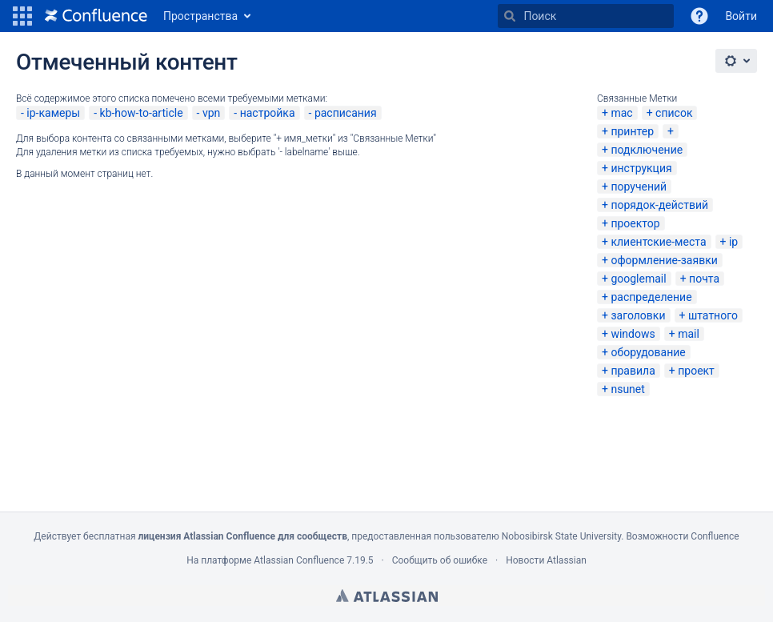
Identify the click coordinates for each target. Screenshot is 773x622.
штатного (713, 315)
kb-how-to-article (141, 112)
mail (688, 333)
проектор (635, 223)
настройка (267, 112)
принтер (632, 131)
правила (633, 370)
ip (733, 241)
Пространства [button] (200, 16)
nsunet (627, 389)
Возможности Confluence (682, 536)
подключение (647, 149)
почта (704, 278)
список (673, 112)
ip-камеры (53, 112)
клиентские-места (658, 241)
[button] (22, 16)
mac (621, 112)
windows (633, 333)
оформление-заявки (664, 260)
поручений (639, 186)
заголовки (638, 315)
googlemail (638, 278)
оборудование (648, 352)
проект (696, 370)
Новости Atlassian (546, 560)
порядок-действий (659, 205)
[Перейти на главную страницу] (96, 16)
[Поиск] (509, 16)
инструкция (641, 168)
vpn (211, 112)
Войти (741, 16)
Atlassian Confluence (299, 560)
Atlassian (387, 595)
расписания (345, 112)
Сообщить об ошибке (439, 560)
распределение (651, 297)
